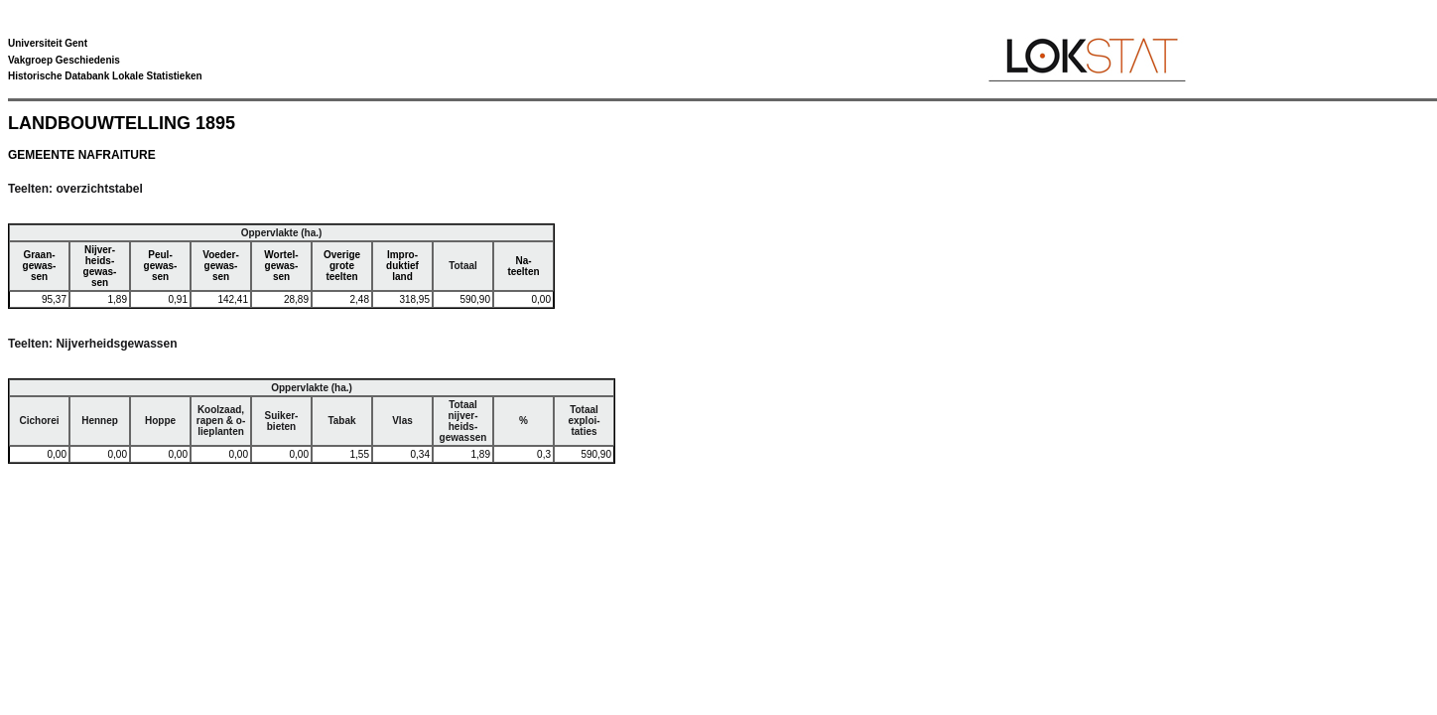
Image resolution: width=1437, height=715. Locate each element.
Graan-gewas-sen (40, 265)
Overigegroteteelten (342, 265)
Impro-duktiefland (402, 265)
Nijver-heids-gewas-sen (100, 266)
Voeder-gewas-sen (220, 265)
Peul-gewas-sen (161, 265)
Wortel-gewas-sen (281, 265)
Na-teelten (523, 266)
